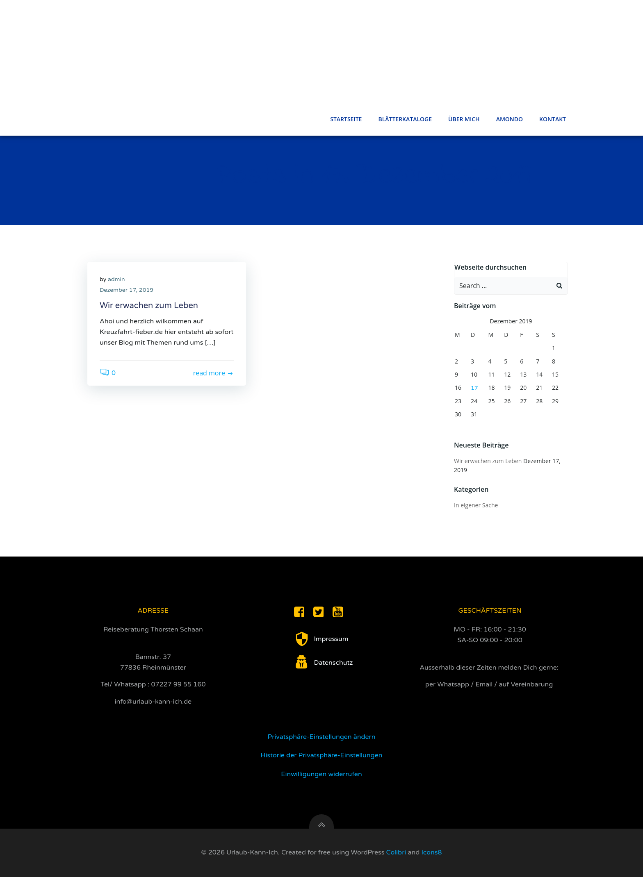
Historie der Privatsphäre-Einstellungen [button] (322, 755)
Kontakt (552, 119)
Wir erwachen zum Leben (488, 461)
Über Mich (464, 119)
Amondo (509, 119)
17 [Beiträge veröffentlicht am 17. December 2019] (474, 387)
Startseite (346, 119)
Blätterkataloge (405, 119)
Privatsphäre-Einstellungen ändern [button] (322, 737)
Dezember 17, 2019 (126, 289)
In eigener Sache (476, 505)
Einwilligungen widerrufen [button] (321, 774)
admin (116, 279)
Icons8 (431, 852)
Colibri (396, 852)
